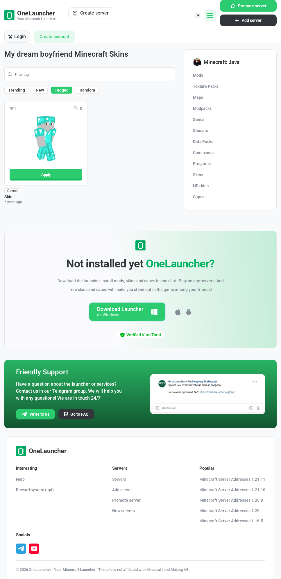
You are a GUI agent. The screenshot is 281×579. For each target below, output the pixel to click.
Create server (91, 13)
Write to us (35, 414)
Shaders (200, 130)
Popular (206, 468)
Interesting (26, 468)
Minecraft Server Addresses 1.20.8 (231, 500)
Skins (198, 174)
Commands (203, 152)
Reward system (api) (35, 489)
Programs (202, 163)
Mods (198, 75)
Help (20, 479)
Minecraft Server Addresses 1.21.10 (232, 489)
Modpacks (202, 108)
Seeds (198, 119)
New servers (123, 510)
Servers (120, 468)
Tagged (62, 90)
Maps (198, 97)
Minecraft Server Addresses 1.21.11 (232, 479)
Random (87, 90)
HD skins (201, 185)
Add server (248, 20)
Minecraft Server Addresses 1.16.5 (231, 521)
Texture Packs (206, 86)
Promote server (248, 5)
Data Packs (203, 141)
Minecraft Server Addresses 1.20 (229, 510)
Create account (54, 36)
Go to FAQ (76, 414)
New (40, 90)
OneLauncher (41, 451)
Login (17, 36)
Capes (198, 196)
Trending (16, 90)
